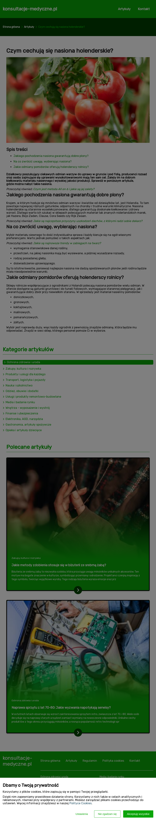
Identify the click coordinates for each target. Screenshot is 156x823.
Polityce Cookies (80, 803)
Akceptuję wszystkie (138, 814)
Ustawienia (82, 814)
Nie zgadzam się (107, 814)
